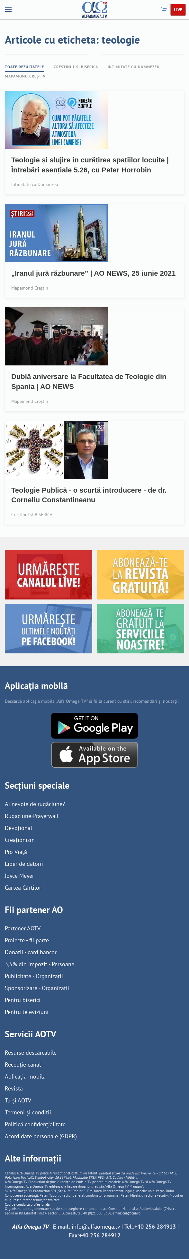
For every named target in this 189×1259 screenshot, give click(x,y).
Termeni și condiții (28, 1112)
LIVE (178, 10)
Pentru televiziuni (27, 1012)
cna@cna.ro (131, 1213)
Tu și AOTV (18, 1100)
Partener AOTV (22, 928)
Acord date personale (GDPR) (41, 1136)
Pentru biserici (22, 1000)
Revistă (14, 1088)
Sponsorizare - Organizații (37, 988)
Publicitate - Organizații (34, 976)
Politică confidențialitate (35, 1124)
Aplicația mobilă (25, 1076)
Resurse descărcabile (31, 1052)
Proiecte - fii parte (27, 940)
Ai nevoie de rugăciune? (35, 804)
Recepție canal (23, 1064)
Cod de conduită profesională (27, 1204)
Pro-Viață (16, 851)
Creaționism (20, 840)
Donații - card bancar (31, 952)
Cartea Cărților (23, 887)
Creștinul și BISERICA (76, 66)
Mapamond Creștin (25, 76)
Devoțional (18, 828)
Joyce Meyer (19, 875)
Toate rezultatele (24, 66)
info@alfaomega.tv (96, 1226)
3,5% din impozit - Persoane (39, 964)
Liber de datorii (24, 863)
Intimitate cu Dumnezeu (134, 66)
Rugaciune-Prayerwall (32, 816)
